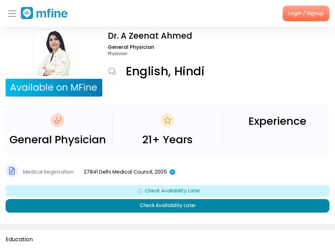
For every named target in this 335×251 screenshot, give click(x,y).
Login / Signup (306, 13)
